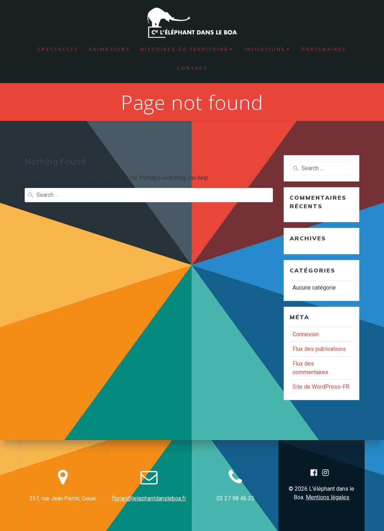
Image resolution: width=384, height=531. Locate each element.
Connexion (306, 334)
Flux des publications (319, 349)
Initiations (265, 49)
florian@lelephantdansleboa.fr (149, 498)
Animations (109, 49)
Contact (192, 68)
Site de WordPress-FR (321, 386)
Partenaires (324, 49)
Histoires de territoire (184, 49)
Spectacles (58, 49)
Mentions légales (327, 497)
